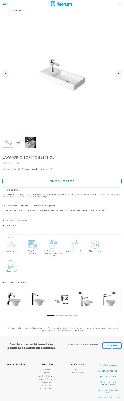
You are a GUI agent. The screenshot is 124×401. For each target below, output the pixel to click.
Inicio (4, 11)
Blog (77, 369)
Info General (12, 190)
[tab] (62, 190)
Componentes (12, 225)
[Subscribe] (112, 345)
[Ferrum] (61, 3)
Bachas (46, 373)
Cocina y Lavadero (46, 385)
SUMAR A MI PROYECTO (62, 181)
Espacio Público (46, 388)
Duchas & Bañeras (46, 376)
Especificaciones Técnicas (18, 220)
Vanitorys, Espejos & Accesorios (46, 380)
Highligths (11, 237)
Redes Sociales (77, 373)
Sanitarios (47, 369)
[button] (5, 74)
